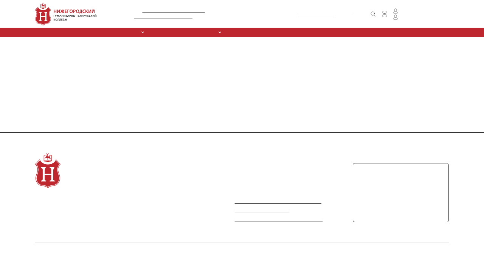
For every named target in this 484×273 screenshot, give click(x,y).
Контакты (345, 32)
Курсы (246, 32)
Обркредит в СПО (281, 32)
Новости (317, 32)
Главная (6, 38)
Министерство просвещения (256, 210)
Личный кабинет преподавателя (417, 17)
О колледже (47, 201)
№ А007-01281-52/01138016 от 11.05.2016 (173, 10)
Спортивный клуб (121, 210)
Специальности (152, 32)
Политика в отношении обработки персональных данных (400, 250)
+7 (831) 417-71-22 (266, 17)
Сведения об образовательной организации (79, 32)
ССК (223, 32)
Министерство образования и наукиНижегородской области (323, 14)
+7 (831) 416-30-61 (232, 17)
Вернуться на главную (19, 58)
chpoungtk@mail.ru (379, 209)
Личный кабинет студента (412, 11)
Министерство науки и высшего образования (273, 201)
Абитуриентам (195, 32)
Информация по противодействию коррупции (274, 219)
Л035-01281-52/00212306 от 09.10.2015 (161, 16)
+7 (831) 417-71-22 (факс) (390, 184)
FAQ (176, 210)
